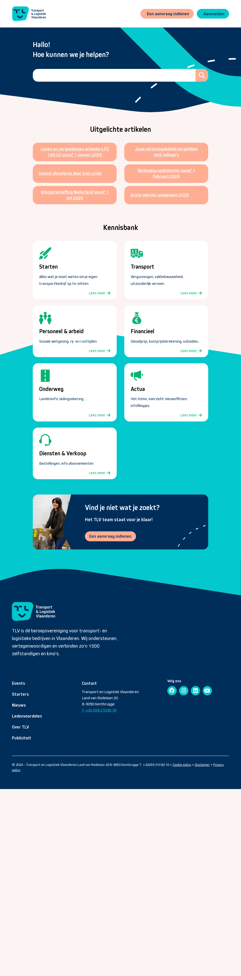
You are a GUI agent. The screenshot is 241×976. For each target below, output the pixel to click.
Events (18, 683)
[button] (213, 14)
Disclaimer (202, 765)
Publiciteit (21, 738)
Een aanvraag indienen (110, 536)
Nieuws (19, 705)
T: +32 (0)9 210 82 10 (99, 710)
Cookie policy (182, 765)
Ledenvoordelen (27, 716)
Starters (20, 694)
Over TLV (20, 727)
